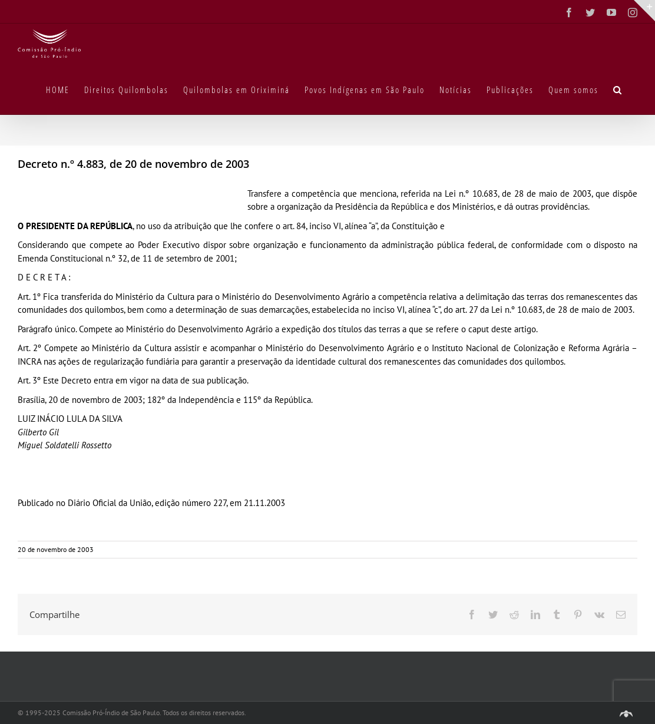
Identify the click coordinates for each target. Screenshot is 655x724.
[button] (618, 89)
